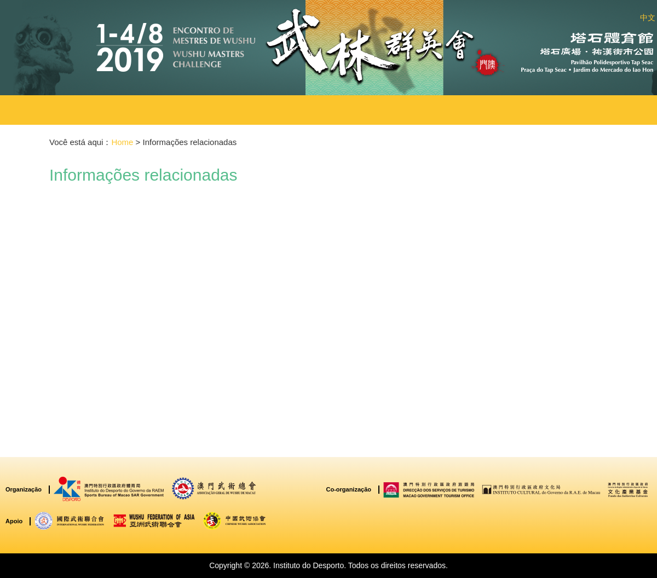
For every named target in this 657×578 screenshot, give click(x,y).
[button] (210, 110)
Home (122, 142)
